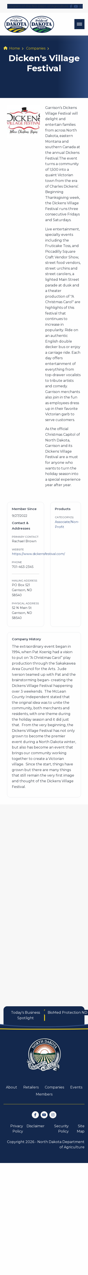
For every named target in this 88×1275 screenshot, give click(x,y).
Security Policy (61, 1128)
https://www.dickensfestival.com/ (38, 554)
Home (14, 48)
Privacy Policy (16, 1128)
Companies (35, 48)
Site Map (80, 1128)
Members (44, 1094)
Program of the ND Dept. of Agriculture (37, 6)
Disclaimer (36, 1126)
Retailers (31, 1087)
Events (76, 1087)
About (11, 1087)
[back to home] (29, 24)
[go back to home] (44, 1058)
